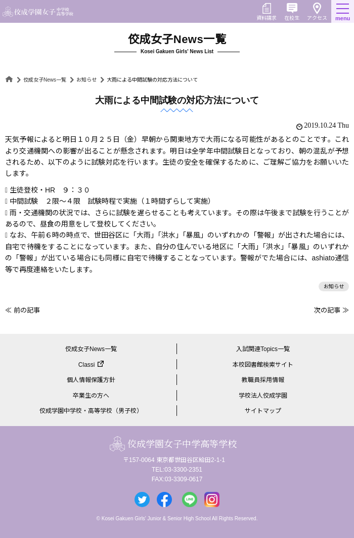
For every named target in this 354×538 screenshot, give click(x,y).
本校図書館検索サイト (263, 364)
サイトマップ (263, 410)
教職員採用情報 (263, 379)
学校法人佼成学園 (263, 395)
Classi (86, 364)
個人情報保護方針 (91, 379)
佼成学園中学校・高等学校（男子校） (91, 410)
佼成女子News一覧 (44, 80)
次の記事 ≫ (331, 310)
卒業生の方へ (91, 395)
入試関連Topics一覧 (263, 349)
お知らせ (86, 80)
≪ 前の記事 (22, 310)
